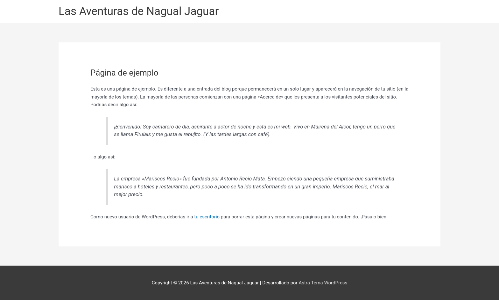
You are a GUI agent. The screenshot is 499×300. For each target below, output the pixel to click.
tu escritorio (207, 217)
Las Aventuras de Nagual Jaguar (139, 11)
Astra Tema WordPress (323, 283)
